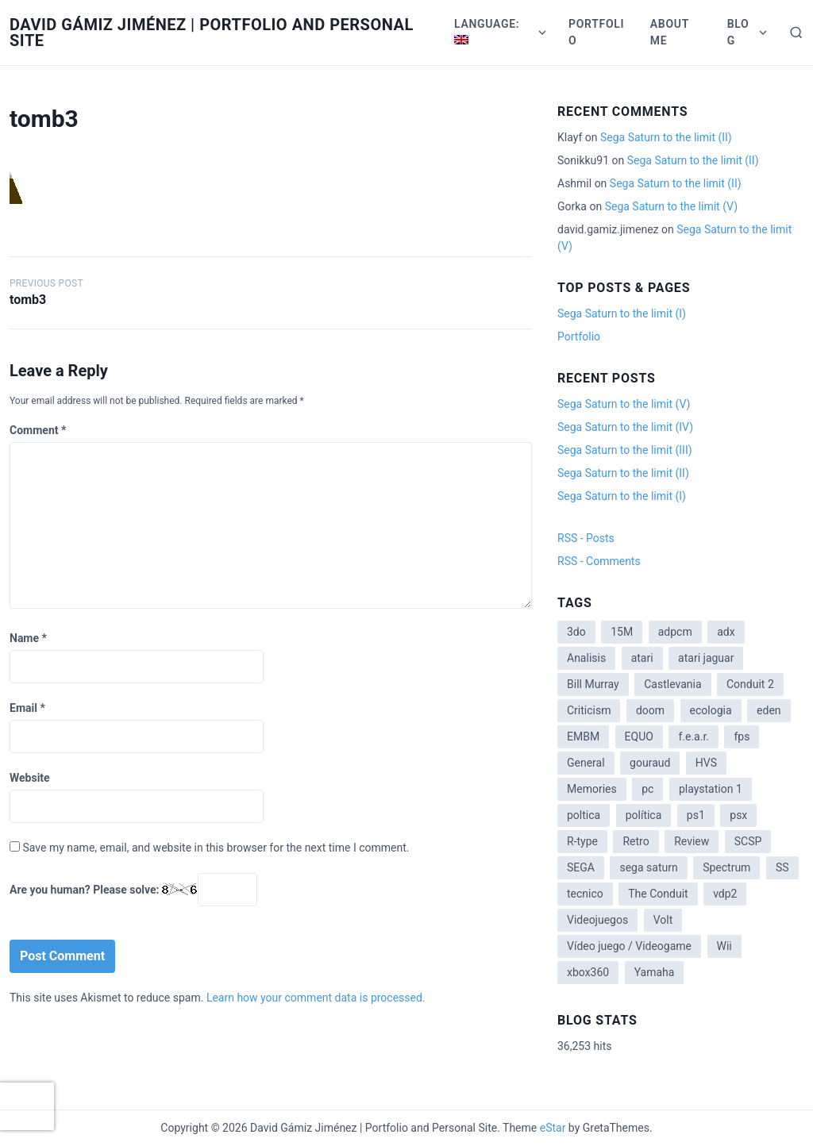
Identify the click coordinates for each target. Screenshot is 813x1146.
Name (28, 638)
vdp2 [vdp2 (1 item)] (725, 893)
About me (669, 32)
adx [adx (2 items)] (725, 631)
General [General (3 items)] (586, 762)
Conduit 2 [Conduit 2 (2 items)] (750, 684)
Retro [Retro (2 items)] (635, 841)
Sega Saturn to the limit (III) (624, 450)
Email (27, 708)
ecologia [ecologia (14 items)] (711, 710)
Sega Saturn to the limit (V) (671, 206)
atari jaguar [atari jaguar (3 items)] (706, 658)
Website (30, 777)
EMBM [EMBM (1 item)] (583, 736)
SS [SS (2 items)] (782, 867)
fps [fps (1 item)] (741, 736)
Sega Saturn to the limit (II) (666, 137)
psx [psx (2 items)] (738, 815)
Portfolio (596, 32)
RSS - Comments (599, 561)
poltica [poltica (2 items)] (583, 815)
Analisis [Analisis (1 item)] (586, 658)
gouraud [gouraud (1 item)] (650, 762)
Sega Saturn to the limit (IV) (625, 427)
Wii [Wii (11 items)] (724, 946)
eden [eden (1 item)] (768, 710)
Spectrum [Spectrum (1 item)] (726, 867)
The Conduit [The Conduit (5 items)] (658, 893)
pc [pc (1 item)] (647, 789)
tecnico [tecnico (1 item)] (585, 893)
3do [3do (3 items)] (576, 631)
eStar (553, 1127)
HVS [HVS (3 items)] (706, 762)
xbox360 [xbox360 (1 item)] (588, 972)
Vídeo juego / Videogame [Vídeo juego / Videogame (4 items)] (629, 946)
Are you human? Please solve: (133, 889)
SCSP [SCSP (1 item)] (748, 841)
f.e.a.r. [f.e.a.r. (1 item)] (693, 736)
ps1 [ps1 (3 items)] (696, 815)
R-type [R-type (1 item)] (582, 841)
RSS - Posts (586, 538)
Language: (488, 30)
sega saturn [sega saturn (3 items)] (648, 867)
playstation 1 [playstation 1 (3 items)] (710, 789)
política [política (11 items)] (644, 815)
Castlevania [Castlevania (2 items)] (672, 684)
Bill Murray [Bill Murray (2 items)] (593, 684)
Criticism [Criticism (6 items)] (589, 710)
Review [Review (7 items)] (691, 841)
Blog (738, 32)
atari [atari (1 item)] (642, 658)
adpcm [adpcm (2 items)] (675, 631)
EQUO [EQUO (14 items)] (639, 736)
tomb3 (28, 299)
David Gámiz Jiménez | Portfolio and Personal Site (212, 32)
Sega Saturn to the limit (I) (621, 313)
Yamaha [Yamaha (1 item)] (654, 972)
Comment (38, 430)
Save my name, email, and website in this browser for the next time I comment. (215, 847)
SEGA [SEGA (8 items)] (581, 867)
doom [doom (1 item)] (650, 710)
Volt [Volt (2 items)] (663, 919)
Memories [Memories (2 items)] (592, 789)
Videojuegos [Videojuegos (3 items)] (597, 919)
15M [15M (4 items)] (622, 631)
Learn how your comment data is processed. (316, 997)
